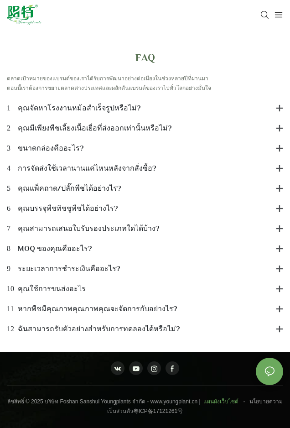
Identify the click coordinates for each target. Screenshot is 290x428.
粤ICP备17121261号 (158, 411)
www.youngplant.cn (173, 401)
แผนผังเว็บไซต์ (220, 401)
